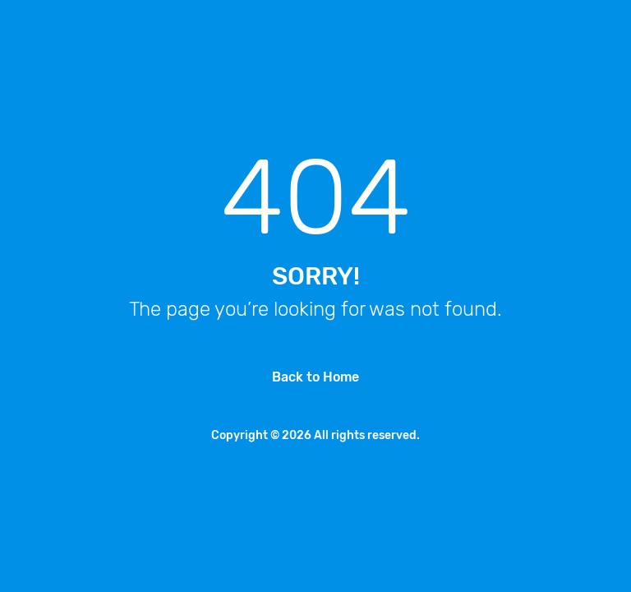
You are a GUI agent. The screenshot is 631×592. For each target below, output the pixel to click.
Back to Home (315, 377)
